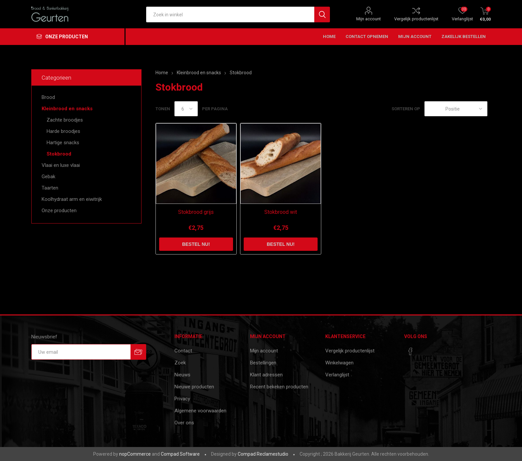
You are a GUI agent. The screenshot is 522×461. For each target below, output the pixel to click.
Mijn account (368, 18)
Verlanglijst (337, 375)
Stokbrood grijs (196, 212)
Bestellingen (263, 363)
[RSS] (423, 349)
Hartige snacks (63, 143)
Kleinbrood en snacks (67, 109)
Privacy (182, 399)
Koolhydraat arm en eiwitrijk (72, 199)
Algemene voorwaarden (200, 411)
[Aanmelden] (80, 352)
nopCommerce (135, 454)
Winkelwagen (339, 363)
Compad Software (180, 454)
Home (161, 72)
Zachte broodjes (65, 120)
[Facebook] (410, 351)
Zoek (180, 363)
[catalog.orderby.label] (455, 108)
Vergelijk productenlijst (416, 18)
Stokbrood (59, 154)
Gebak (48, 177)
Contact (183, 351)
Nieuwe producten (194, 387)
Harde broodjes (63, 131)
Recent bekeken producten (279, 387)
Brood (48, 97)
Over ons (184, 423)
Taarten (50, 188)
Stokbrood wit (280, 212)
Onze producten (59, 211)
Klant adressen (266, 375)
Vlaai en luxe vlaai (61, 165)
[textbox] (230, 14)
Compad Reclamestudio (263, 454)
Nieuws (182, 375)
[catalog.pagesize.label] (186, 108)
